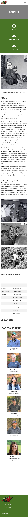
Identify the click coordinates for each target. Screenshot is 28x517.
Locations (5, 513)
